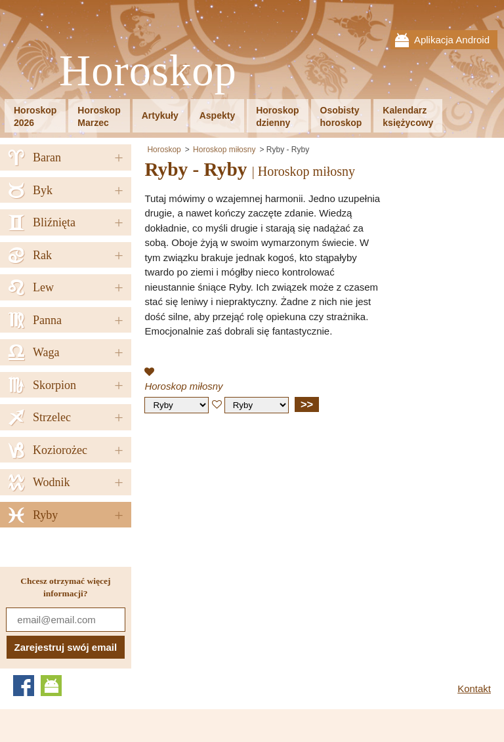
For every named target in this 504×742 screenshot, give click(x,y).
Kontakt (474, 688)
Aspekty (217, 115)
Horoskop (148, 71)
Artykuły (160, 115)
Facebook (23, 685)
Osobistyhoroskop (341, 116)
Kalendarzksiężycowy (408, 116)
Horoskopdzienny (277, 116)
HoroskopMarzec (98, 116)
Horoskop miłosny (224, 149)
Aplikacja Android (452, 39)
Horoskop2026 (35, 116)
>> (307, 404)
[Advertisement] (254, 518)
